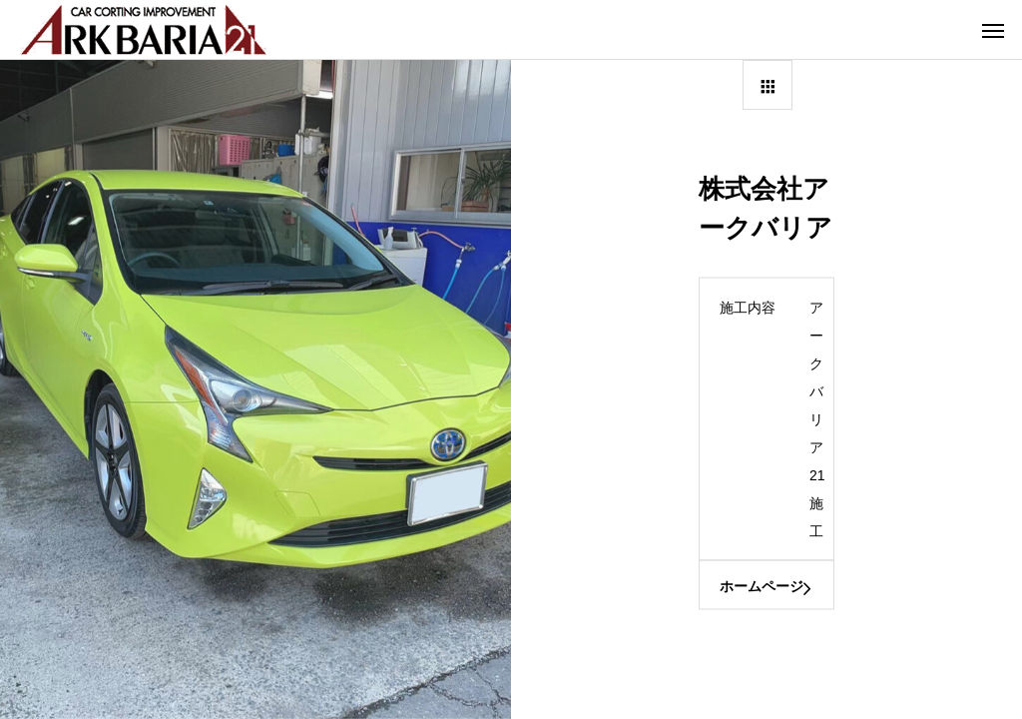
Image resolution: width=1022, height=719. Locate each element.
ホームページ (761, 586)
